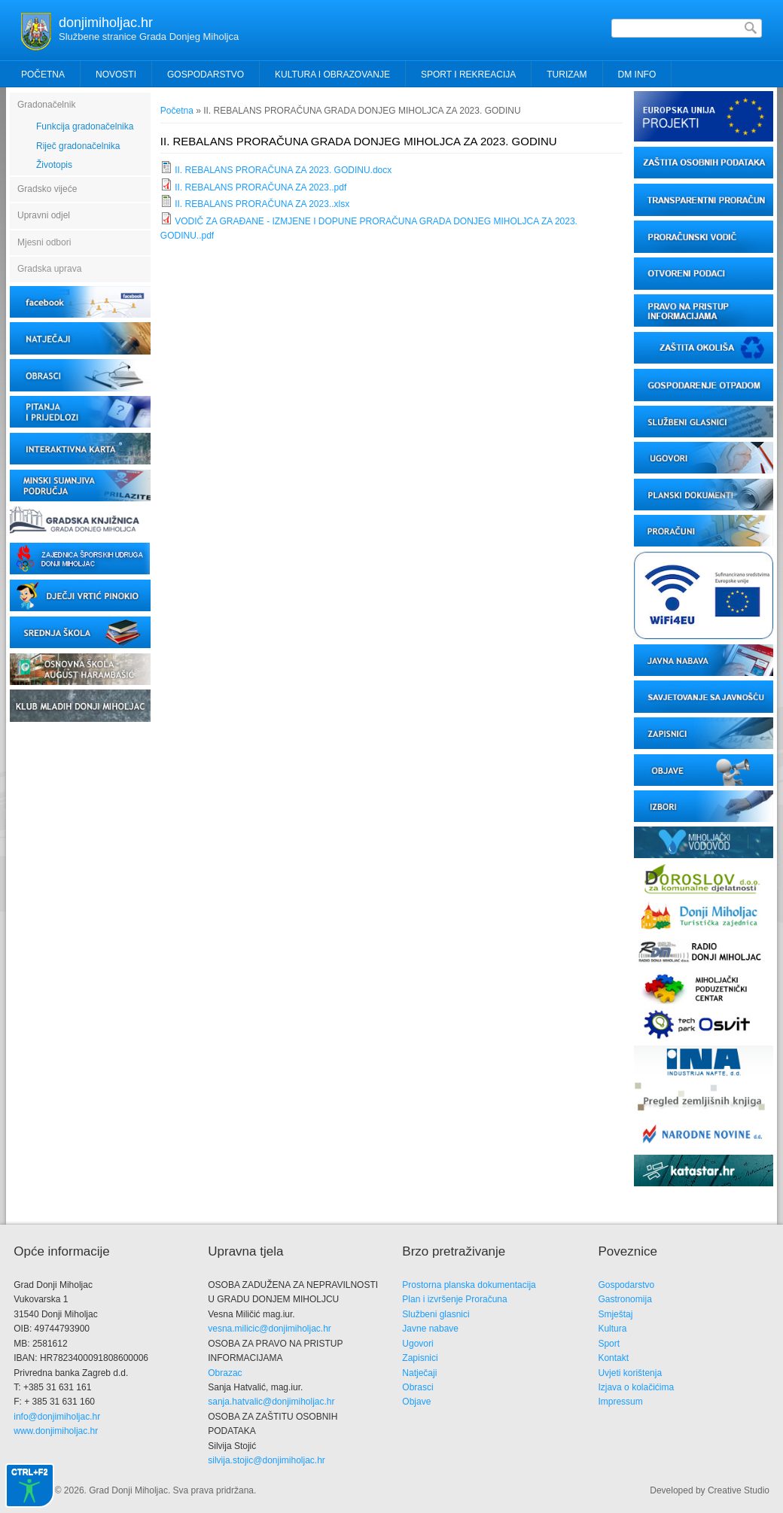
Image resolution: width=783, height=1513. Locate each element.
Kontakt (613, 1358)
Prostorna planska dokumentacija (468, 1285)
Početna (43, 74)
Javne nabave (430, 1328)
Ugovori (417, 1343)
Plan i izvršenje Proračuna (454, 1299)
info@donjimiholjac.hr (57, 1416)
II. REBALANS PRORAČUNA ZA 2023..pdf (260, 187)
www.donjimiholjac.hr (56, 1431)
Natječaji (419, 1373)
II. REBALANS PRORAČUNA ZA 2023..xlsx (262, 204)
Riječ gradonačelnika (78, 146)
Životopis (54, 165)
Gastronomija (624, 1299)
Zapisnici (419, 1358)
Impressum (620, 1401)
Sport (609, 1343)
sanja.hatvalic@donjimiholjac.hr (271, 1401)
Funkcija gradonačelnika (84, 126)
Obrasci (417, 1387)
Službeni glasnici (435, 1314)
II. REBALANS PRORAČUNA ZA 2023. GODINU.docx (283, 170)
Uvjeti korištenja (630, 1373)
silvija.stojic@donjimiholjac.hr (266, 1460)
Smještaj (615, 1314)
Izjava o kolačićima (636, 1387)
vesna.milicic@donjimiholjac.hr (269, 1328)
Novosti (116, 74)
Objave (416, 1401)
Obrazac (225, 1373)
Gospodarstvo (626, 1285)
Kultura (612, 1328)
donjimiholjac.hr (106, 22)
